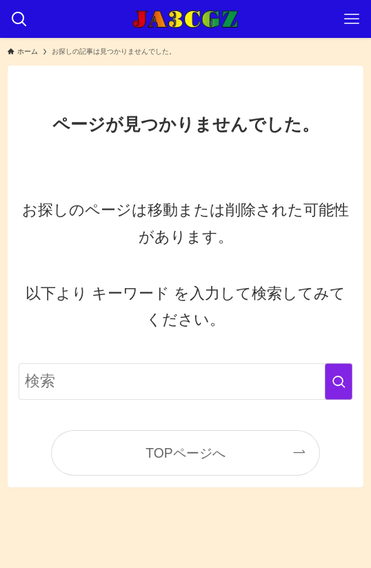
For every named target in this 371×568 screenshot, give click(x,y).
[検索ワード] (185, 381)
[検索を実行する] (338, 381)
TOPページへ (185, 452)
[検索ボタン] (19, 19)
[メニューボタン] (352, 19)
